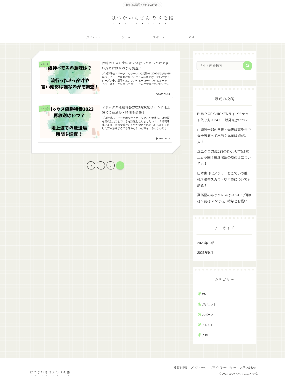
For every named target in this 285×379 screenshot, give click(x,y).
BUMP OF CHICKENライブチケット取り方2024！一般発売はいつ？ (223, 117)
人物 (205, 335)
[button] (247, 65)
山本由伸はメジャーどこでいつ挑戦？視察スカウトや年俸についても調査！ (224, 179)
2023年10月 (206, 243)
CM (204, 294)
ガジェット (209, 304)
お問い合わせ (248, 367)
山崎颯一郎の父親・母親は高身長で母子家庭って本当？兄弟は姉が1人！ (224, 136)
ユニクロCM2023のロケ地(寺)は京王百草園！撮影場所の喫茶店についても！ (224, 157)
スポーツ (207, 314)
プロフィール (198, 367)
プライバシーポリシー (223, 367)
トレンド (207, 324)
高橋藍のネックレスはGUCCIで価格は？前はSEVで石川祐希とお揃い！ (224, 198)
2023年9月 (205, 253)
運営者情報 (180, 367)
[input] (222, 65)
